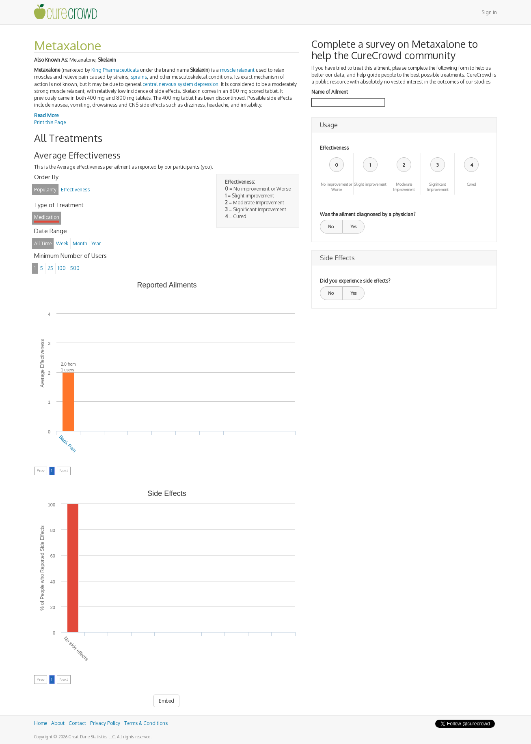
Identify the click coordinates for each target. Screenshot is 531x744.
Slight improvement (370, 184)
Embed (166, 701)
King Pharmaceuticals (115, 70)
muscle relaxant (237, 70)
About (58, 723)
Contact (77, 723)
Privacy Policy (105, 723)
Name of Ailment (329, 92)
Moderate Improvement (403, 187)
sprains (139, 77)
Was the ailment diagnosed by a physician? (367, 214)
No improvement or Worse (336, 187)
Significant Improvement (437, 187)
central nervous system (167, 84)
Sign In (489, 12)
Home (40, 723)
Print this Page (50, 122)
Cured (471, 184)
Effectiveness (334, 148)
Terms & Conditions (146, 723)
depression (206, 84)
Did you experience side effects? (355, 281)
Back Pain (68, 444)
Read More (46, 115)
